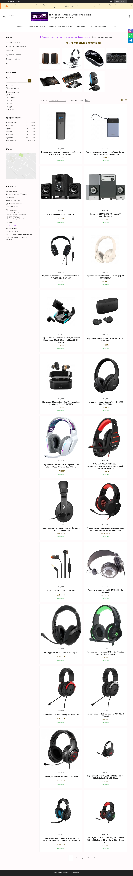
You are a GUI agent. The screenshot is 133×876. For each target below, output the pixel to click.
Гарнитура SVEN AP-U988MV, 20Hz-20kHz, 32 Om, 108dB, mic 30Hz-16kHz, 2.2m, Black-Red (105, 840)
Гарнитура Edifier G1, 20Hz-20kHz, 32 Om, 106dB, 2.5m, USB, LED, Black (105, 777)
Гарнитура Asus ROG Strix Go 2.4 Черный (61, 653)
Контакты (81, 26)
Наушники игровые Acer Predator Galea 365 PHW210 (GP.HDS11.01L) (61, 277)
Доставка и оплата (98, 26)
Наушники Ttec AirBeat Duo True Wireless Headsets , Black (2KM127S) (61, 403)
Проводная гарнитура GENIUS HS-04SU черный (105, 591)
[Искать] (4, 16)
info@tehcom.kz (12, 225)
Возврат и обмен (13, 59)
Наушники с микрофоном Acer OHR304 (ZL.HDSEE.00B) (105, 403)
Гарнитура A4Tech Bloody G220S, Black (61, 777)
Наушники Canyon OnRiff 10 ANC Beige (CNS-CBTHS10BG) (105, 277)
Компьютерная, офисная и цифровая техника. (73, 37)
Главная (20, 26)
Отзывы (9, 51)
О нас (114, 26)
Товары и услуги (36, 26)
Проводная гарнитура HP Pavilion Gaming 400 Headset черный (105, 653)
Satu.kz (76, 872)
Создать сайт (11, 1)
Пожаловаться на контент (76, 874)
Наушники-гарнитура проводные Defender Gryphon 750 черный (61, 529)
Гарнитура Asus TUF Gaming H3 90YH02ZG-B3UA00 (105, 715)
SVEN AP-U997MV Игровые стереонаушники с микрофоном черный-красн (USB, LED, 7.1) (105, 466)
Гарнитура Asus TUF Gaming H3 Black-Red (60, 715)
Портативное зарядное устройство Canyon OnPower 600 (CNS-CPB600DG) (105, 153)
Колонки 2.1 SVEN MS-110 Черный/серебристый (105, 215)
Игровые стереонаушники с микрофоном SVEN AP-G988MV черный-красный (105, 529)
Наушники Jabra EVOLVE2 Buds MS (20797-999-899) (105, 340)
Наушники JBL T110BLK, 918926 (61, 591)
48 (88, 858)
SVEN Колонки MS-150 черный (60, 215)
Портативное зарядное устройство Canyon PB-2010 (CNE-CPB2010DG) (61, 153)
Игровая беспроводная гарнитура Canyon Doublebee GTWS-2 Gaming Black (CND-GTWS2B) (61, 340)
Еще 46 (11, 109)
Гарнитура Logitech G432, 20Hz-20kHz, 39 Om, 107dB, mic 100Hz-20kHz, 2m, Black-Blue (61, 840)
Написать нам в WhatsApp (60, 26)
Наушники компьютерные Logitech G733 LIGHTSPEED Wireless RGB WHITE (61, 466)
